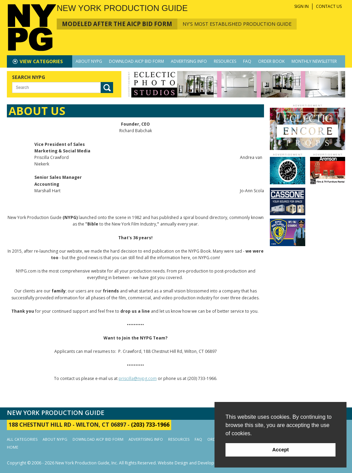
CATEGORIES (41, 61)
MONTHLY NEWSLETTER (314, 61)
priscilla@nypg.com (138, 378)
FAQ (247, 61)
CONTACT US (329, 6)
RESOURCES (225, 61)
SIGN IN (301, 6)
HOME (12, 447)
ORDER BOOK (271, 61)
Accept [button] (280, 449)
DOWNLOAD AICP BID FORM (136, 61)
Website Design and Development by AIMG (199, 463)
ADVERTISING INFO (189, 61)
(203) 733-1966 (150, 424)
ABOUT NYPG (89, 61)
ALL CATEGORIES (22, 439)
